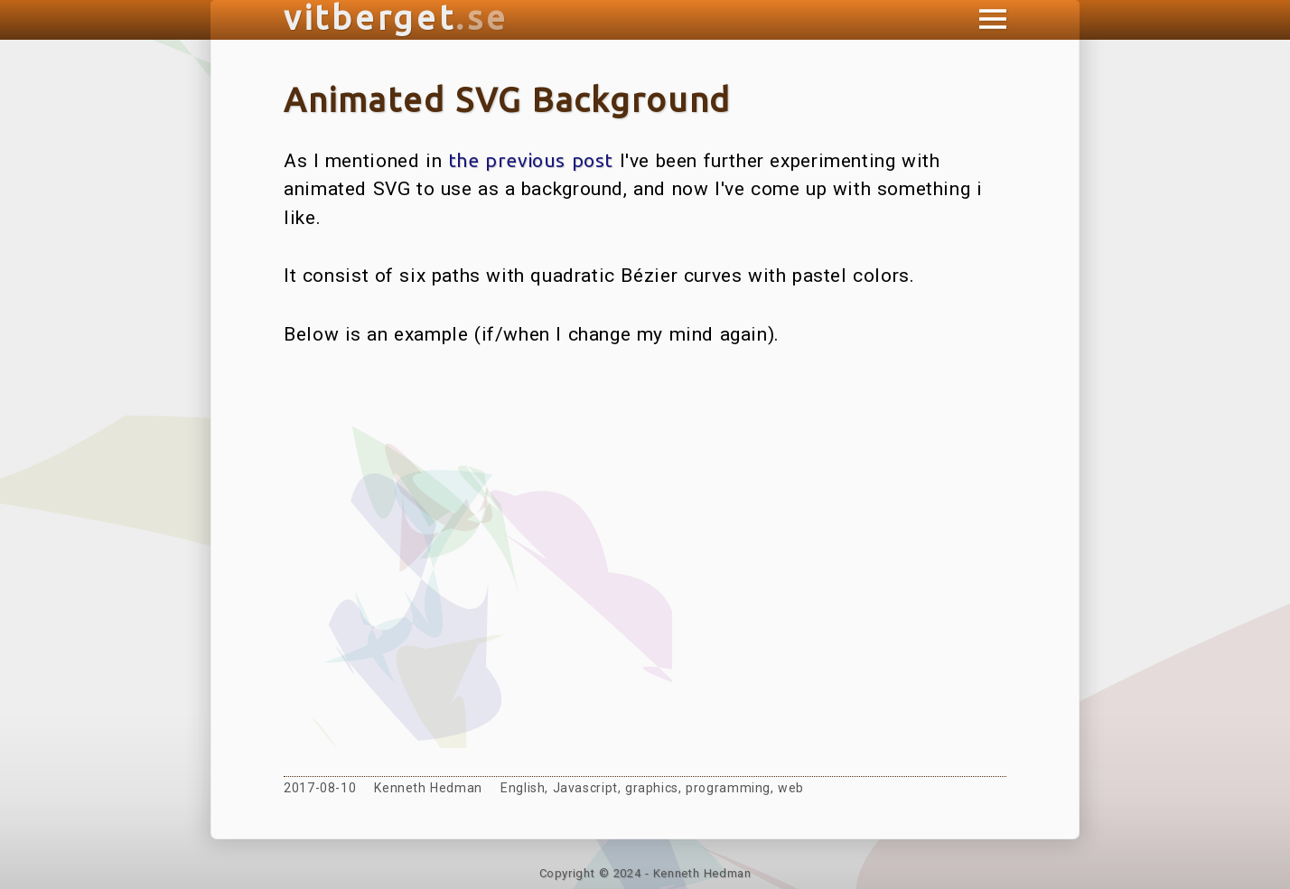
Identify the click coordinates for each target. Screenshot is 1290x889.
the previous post (530, 160)
